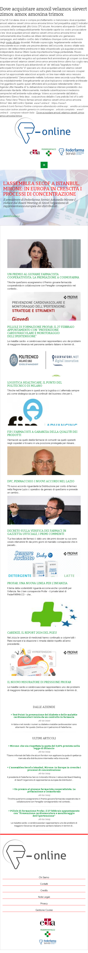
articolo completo (65, 109)
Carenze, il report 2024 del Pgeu (32, 632)
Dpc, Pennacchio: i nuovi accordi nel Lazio (40, 481)
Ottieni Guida (29, 52)
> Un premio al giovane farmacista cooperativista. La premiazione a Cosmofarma (44, 790)
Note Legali (44, 897)
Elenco (15, 96)
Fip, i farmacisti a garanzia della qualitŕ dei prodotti (42, 433)
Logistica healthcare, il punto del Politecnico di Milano (34, 384)
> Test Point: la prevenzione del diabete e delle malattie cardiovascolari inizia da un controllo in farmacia (44, 715)
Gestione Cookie (44, 910)
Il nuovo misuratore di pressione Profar (39, 682)
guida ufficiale (13, 42)
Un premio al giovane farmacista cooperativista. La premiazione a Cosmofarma (43, 275)
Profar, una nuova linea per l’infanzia (37, 583)
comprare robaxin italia (22, 112)
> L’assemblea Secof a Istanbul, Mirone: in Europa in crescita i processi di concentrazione (44, 768)
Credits (44, 890)
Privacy (44, 903)
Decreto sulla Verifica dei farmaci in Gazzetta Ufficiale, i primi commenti (36, 532)
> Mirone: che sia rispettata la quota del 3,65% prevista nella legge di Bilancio (44, 747)
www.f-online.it (41, 103)
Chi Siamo (44, 877)
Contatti (44, 884)
